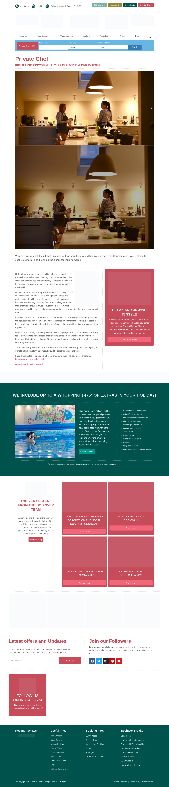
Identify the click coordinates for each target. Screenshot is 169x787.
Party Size (72, 43)
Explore (86, 36)
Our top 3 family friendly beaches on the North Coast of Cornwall (84, 520)
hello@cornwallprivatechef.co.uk (29, 359)
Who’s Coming (66, 36)
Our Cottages (44, 36)
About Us (23, 36)
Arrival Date (43, 43)
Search (134, 47)
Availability (104, 36)
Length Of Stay (104, 43)
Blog (137, 36)
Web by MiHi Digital (59, 782)
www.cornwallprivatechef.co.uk (29, 364)
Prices (122, 36)
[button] (150, 37)
